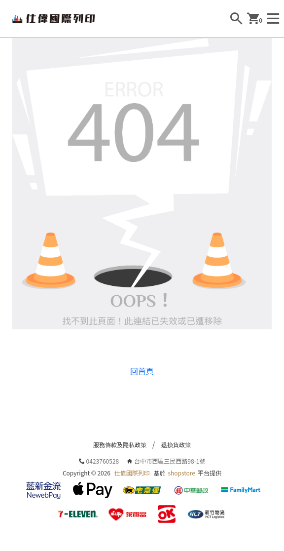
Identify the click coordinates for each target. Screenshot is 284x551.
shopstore (181, 473)
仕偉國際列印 (132, 473)
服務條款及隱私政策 (119, 444)
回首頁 (142, 371)
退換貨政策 (176, 444)
